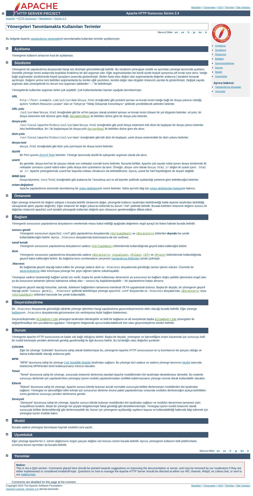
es (182, 32)
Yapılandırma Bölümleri (125, 258)
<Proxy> (160, 254)
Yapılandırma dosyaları (228, 86)
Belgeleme (45, 18)
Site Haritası (243, 7)
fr (188, 32)
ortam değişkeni (89, 188)
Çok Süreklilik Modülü (77, 362)
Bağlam (219, 58)
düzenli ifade (47, 155)
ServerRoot (95, 129)
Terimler (229, 7)
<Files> (136, 254)
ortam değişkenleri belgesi (166, 188)
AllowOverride (47, 319)
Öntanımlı (220, 54)
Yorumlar (220, 91)
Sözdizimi (220, 50)
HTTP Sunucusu (27, 18)
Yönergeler (209, 7)
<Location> (120, 254)
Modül (218, 71)
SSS (220, 7)
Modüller (196, 7)
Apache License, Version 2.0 (22, 489)
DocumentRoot (80, 116)
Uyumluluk (221, 76)
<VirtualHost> (121, 233)
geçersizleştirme (30, 270)
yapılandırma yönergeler (45, 38)
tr (206, 32)
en (176, 32)
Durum (219, 67)
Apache (10, 18)
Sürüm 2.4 (60, 18)
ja (194, 32)
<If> (146, 254)
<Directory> (145, 233)
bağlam (16, 312)
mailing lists (28, 474)
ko (200, 32)
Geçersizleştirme (224, 63)
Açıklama (220, 45)
